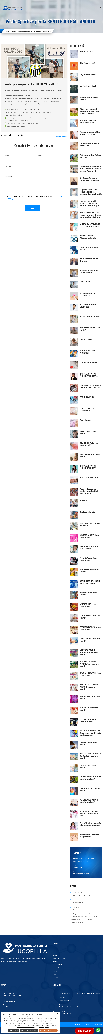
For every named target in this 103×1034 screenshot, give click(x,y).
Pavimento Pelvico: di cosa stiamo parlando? (88, 559)
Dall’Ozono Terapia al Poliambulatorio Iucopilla (88, 237)
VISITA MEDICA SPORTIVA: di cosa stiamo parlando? (90, 628)
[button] (10, 135)
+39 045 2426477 (65, 1000)
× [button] (58, 1014)
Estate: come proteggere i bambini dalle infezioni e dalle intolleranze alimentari (89, 111)
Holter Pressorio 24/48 (87, 63)
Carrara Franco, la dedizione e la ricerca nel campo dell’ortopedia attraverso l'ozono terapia (90, 168)
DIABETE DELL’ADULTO (87, 397)
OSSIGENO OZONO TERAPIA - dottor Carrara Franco (88, 121)
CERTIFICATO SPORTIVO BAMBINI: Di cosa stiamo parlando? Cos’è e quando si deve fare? (90, 733)
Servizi (55, 955)
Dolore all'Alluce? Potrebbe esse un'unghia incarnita (90, 835)
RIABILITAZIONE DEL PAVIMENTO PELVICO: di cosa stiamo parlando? (90, 687)
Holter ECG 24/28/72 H (87, 51)
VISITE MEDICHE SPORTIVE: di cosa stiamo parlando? (89, 801)
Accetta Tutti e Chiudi (48, 1030)
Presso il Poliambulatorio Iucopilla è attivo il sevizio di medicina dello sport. (89, 491)
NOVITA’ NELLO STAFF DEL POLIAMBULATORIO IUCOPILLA (89, 375)
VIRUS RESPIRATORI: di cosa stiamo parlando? (89, 547)
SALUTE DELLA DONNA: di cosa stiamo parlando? (89, 536)
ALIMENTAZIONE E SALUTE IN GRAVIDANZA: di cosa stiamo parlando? (89, 652)
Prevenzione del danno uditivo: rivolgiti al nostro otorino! (90, 133)
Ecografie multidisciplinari (88, 74)
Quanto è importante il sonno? (89, 477)
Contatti (55, 977)
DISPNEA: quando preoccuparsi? (90, 316)
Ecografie (56, 961)
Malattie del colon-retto (87, 512)
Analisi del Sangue (59, 958)
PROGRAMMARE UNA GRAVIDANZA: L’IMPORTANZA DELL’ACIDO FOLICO (90, 386)
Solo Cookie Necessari (29, 1030)
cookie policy (44, 1027)
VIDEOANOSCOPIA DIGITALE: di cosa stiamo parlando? (89, 720)
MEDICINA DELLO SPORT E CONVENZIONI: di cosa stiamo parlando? (89, 664)
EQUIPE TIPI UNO (85, 282)
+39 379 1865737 (65, 1014)
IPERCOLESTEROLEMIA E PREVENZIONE (87, 352)
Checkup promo (58, 965)
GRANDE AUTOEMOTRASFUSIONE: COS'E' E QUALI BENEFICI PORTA (90, 225)
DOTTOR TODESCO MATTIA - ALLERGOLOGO (88, 306)
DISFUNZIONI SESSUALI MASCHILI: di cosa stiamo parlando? (90, 582)
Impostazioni (13, 1030)
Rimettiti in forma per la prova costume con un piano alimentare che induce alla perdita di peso (91, 214)
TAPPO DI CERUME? (86, 339)
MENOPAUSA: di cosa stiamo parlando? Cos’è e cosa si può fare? (89, 813)
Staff (54, 974)
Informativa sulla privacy (82, 1024)
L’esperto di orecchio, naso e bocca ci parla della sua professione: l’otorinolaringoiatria (91, 191)
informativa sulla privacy (26, 1027)
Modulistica (57, 968)
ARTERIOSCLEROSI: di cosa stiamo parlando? (88, 605)
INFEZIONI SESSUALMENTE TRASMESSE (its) (88, 294)
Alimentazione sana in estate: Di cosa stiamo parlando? (90, 778)
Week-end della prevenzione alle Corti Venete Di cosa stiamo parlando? (90, 756)
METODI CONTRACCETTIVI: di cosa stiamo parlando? (90, 674)
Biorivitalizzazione (86, 420)
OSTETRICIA (83, 500)
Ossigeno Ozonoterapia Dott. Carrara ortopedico (89, 271)
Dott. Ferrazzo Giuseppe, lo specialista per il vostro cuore (89, 179)
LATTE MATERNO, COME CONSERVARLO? (87, 409)
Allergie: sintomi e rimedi (88, 86)
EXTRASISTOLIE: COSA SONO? (89, 362)
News (14, 31)
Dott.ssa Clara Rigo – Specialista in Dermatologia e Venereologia (90, 824)
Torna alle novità (61, 137)
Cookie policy (98, 1024)
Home (8, 31)
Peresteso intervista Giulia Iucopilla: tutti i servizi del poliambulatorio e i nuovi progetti (90, 203)
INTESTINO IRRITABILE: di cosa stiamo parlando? (89, 444)
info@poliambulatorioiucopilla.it (69, 1007)
